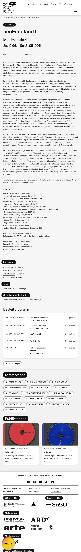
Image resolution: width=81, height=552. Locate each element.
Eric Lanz (13, 393)
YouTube (40, 482)
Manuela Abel (8, 267)
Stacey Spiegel (16, 404)
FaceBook (28, 482)
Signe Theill (37, 404)
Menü (76, 10)
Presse (53, 4)
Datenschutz (34, 475)
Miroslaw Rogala (63, 393)
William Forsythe (17, 388)
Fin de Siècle (35, 341)
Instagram (34, 482)
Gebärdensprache (65, 4)
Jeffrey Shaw (36, 399)
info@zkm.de (56, 491)
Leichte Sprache (60, 4)
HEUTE (8, 543)
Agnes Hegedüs (42, 388)
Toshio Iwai (63, 388)
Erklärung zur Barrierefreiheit (51, 475)
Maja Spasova (58, 399)
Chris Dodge (61, 382)
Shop (34, 4)
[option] (21, 444)
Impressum (22, 475)
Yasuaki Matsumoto (35, 393)
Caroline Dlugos (38, 382)
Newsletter (43, 4)
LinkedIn (52, 482)
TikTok (46, 482)
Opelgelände (27, 54)
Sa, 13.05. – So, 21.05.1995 (15, 317)
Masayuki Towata (60, 404)
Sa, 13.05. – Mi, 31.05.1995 (15, 326)
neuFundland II (35, 334)
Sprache (70, 4)
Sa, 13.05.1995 (11, 348)
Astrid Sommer (9, 274)
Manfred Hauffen (10, 277)
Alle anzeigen (14, 363)
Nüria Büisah (8, 270)
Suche (76, 4)
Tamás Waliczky (17, 410)
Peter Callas (15, 382)
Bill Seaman (15, 399)
